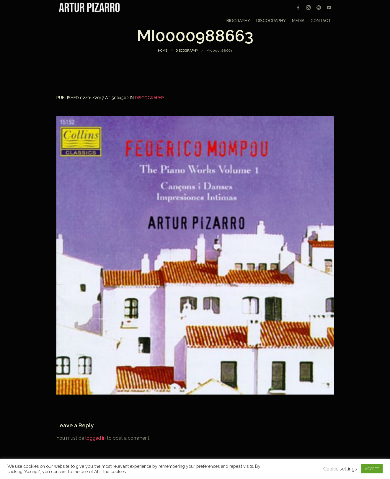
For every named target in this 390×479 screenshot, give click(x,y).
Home (162, 51)
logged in (95, 438)
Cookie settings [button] (340, 469)
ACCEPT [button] (372, 469)
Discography (187, 51)
